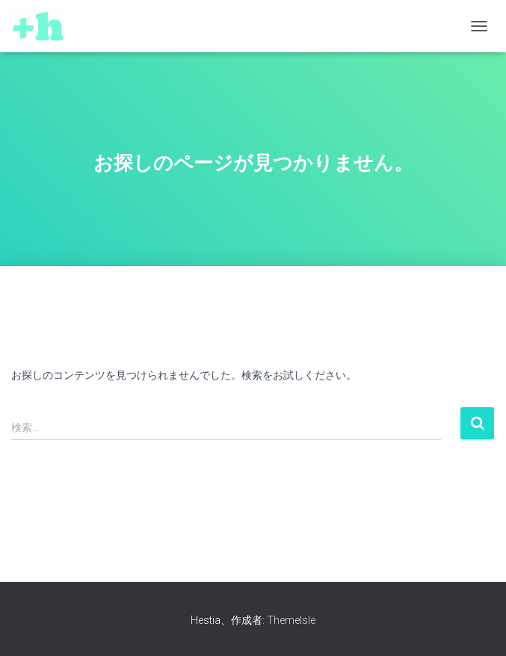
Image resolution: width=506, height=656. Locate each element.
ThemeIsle (291, 620)
